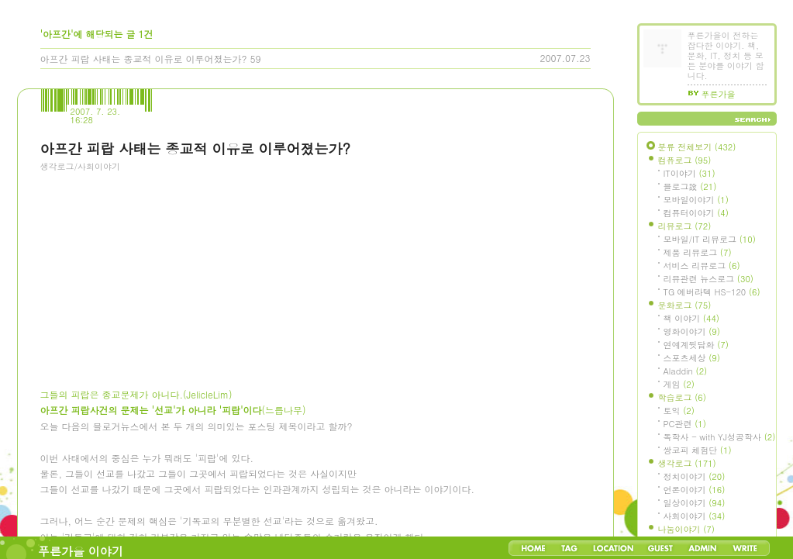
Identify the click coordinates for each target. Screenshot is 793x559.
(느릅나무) (173, 409)
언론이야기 (695, 489)
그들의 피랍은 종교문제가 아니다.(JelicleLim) (136, 394)
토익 (679, 410)
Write (745, 548)
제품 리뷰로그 (698, 252)
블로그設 (690, 186)
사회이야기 (695, 516)
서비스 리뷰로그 (702, 265)
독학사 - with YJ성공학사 (720, 437)
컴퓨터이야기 (696, 213)
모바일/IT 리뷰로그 (710, 239)
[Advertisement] (156, 267)
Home (533, 548)
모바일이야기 (696, 199)
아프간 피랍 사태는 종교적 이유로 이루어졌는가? (143, 58)
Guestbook (660, 548)
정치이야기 (695, 476)
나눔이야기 (686, 529)
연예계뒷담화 (696, 344)
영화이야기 (692, 331)
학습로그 (682, 397)
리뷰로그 (685, 226)
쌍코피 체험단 (698, 450)
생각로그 (687, 463)
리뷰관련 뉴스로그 (708, 279)
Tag (569, 548)
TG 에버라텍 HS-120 (712, 292)
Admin (702, 548)
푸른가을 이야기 (80, 551)
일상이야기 (695, 503)
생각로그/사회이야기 (80, 166)
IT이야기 (689, 173)
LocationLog (612, 548)
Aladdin (686, 371)
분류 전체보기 (697, 147)
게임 (679, 384)
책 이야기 (691, 318)
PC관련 (685, 424)
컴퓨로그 (685, 160)
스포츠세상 (692, 358)
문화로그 (685, 305)
